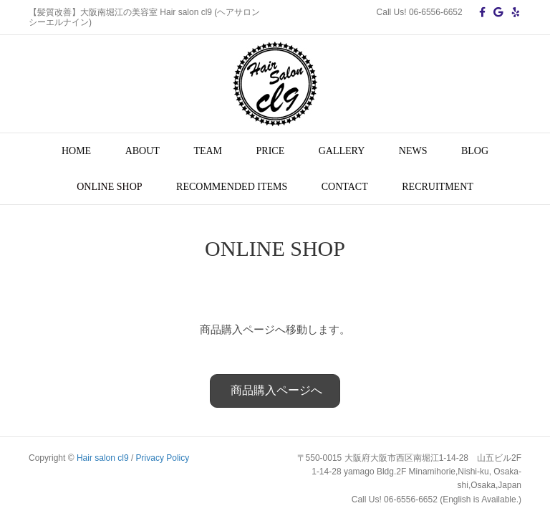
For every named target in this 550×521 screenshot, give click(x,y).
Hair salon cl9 (103, 458)
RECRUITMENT (437, 186)
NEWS (413, 150)
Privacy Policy (163, 458)
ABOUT (142, 150)
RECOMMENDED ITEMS (231, 186)
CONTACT (345, 186)
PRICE (270, 150)
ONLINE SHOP (109, 186)
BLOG (474, 150)
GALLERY (342, 150)
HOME (76, 150)
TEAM (207, 150)
